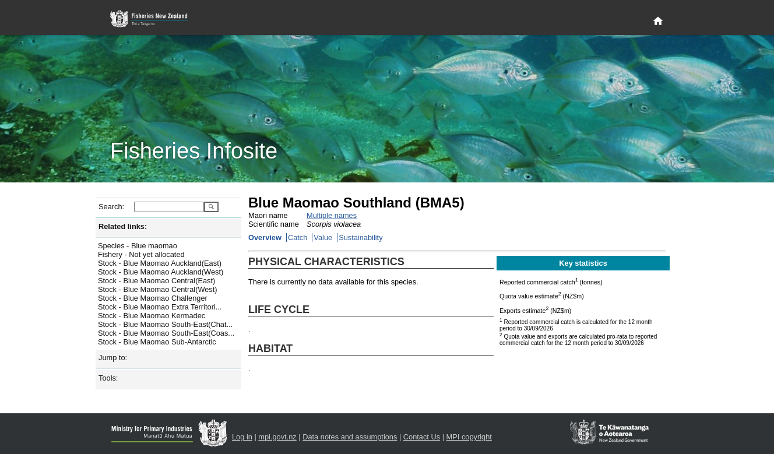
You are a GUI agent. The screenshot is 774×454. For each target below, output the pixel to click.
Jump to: (112, 357)
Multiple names (332, 215)
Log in (242, 436)
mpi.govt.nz (277, 436)
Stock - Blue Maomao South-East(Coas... (166, 333)
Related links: (122, 226)
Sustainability (360, 237)
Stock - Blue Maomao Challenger (152, 298)
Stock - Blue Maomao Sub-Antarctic (157, 341)
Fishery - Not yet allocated (141, 254)
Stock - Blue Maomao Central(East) (156, 280)
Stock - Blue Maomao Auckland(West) (160, 272)
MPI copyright (469, 436)
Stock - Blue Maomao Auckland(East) (159, 263)
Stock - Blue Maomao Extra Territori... (159, 306)
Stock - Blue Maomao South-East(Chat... (165, 324)
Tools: (108, 378)
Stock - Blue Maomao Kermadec (151, 315)
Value (323, 237)
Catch (297, 237)
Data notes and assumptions (349, 436)
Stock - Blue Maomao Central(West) (157, 289)
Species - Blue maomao (137, 245)
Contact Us (421, 436)
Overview (265, 237)
